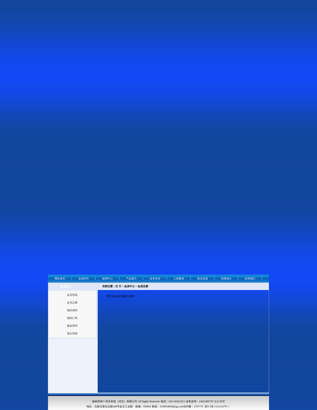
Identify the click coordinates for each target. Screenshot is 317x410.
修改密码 (72, 325)
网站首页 (60, 278)
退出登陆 (72, 333)
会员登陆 (72, 294)
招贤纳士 (226, 278)
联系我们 (250, 278)
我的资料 (72, 310)
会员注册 (72, 302)
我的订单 (72, 318)
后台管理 (219, 401)
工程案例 (178, 278)
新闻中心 (107, 278)
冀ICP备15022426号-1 (217, 406)
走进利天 (83, 278)
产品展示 (131, 278)
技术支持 (155, 278)
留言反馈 (202, 278)
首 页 (118, 286)
